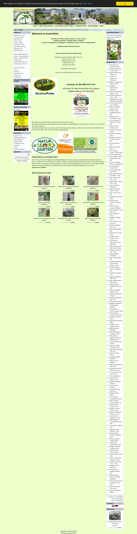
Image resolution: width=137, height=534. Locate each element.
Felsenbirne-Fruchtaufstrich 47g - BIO (44, 218)
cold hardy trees (18, 46)
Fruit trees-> (17, 37)
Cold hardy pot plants (20, 54)
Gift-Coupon (17, 73)
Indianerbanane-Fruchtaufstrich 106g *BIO (115, 286)
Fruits (15, 69)
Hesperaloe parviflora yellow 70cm (93, 186)
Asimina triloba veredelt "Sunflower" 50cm (115, 202)
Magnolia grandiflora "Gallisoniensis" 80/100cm (115, 305)
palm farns (17, 39)
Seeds (16, 75)
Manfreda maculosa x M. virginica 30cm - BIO (116, 139)
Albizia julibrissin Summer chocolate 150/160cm (115, 477)
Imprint (16, 147)
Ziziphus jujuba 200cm (44, 202)
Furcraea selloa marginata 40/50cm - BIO (115, 112)
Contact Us (17, 145)
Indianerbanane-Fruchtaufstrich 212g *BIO (115, 421)
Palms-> (16, 41)
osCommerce (72, 533)
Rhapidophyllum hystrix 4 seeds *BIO (68, 218)
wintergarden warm (19, 63)
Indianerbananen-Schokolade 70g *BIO (44, 186)
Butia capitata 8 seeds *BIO (93, 218)
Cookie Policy (91, 3)
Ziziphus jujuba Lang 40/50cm (68, 202)
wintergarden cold (19, 62)
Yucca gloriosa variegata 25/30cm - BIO (115, 471)
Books (16, 71)
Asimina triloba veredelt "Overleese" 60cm (115, 435)
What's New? (110, 509)
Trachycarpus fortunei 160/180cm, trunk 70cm (116, 482)
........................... (19, 52)
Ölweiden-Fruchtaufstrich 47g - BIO (93, 202)
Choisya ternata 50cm (116, 301)
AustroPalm (73, 531)
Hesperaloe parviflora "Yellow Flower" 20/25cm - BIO (116, 263)
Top (15, 30)
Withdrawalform (18, 139)
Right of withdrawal (19, 149)
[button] (96, 30)
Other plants (17, 50)
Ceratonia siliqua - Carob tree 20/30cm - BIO (116, 269)
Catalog (20, 30)
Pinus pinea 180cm (115, 376)
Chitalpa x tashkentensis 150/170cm (113, 87)
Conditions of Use (19, 143)
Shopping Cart (111, 62)
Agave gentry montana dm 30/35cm (68, 186)
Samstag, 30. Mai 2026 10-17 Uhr (81, 84)
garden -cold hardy (19, 58)
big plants (17, 48)
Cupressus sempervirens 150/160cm (113, 78)
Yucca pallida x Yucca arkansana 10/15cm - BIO (116, 158)
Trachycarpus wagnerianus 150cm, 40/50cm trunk (116, 337)
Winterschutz (17, 77)
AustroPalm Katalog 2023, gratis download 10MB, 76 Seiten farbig (114, 37)
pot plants (17, 60)
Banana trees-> (18, 35)
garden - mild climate (20, 56)
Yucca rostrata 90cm (115, 154)
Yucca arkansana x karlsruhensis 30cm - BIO (115, 122)
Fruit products (18, 67)
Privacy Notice (18, 141)
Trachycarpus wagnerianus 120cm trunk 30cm (115, 242)
